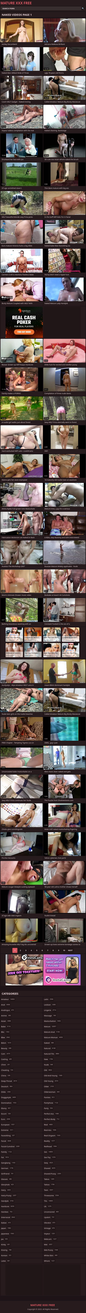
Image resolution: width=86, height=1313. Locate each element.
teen (49, 1190)
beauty (6, 1048)
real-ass (50, 1130)
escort (6, 1114)
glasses (6, 1179)
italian (6, 1223)
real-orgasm (52, 1135)
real (48, 1124)
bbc (5, 1032)
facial (6, 1141)
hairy (6, 1190)
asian (6, 1021)
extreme (7, 1130)
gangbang (8, 1163)
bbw (5, 1037)
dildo (6, 1092)
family (6, 1152)
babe (6, 1026)
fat (5, 1157)
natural (50, 1048)
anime (6, 1015)
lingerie (50, 1010)
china (6, 1075)
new (48, 1059)
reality (49, 1141)
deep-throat (9, 1081)
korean (6, 1255)
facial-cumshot (10, 1146)
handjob (7, 1201)
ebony (6, 1108)
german (7, 1168)
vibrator (50, 1223)
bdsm (6, 1043)
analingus (7, 1010)
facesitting (8, 1135)
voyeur (50, 1233)
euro (6, 1119)
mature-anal (52, 1032)
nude (48, 1064)
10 (64, 950)
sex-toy (50, 1157)
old (48, 1070)
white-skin (51, 1255)
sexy (48, 1163)
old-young (51, 1081)
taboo (49, 1179)
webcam (50, 1239)
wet (48, 1244)
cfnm (5, 1064)
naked (49, 1043)
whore (49, 1261)
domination (9, 1103)
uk (48, 1206)
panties (49, 1097)
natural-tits (52, 1054)
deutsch (7, 1086)
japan (6, 1228)
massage (50, 1015)
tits (48, 1201)
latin (49, 999)
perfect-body (52, 1119)
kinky (6, 1244)
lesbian (50, 1005)
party (48, 1108)
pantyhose (51, 1103)
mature (50, 1026)
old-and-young (53, 1075)
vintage (49, 1228)
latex (5, 1261)
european (8, 1124)
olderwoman (52, 1092)
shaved (50, 1168)
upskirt (49, 1217)
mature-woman (53, 1037)
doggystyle (8, 1097)
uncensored (51, 1212)
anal (6, 1005)
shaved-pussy (53, 1173)
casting (6, 1059)
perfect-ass (51, 1114)
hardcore (8, 1206)
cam (6, 1054)
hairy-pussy (9, 1195)
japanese (8, 1233)
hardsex (7, 1212)
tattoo (49, 1184)
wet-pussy (51, 1250)
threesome (51, 1195)
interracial (8, 1217)
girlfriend (7, 1173)
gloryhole (7, 1184)
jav (4, 1239)
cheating (7, 1070)
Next (70, 950)
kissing (6, 1250)
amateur (8, 999)
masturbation (52, 1021)
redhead (50, 1146)
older (49, 1086)
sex (48, 1152)
